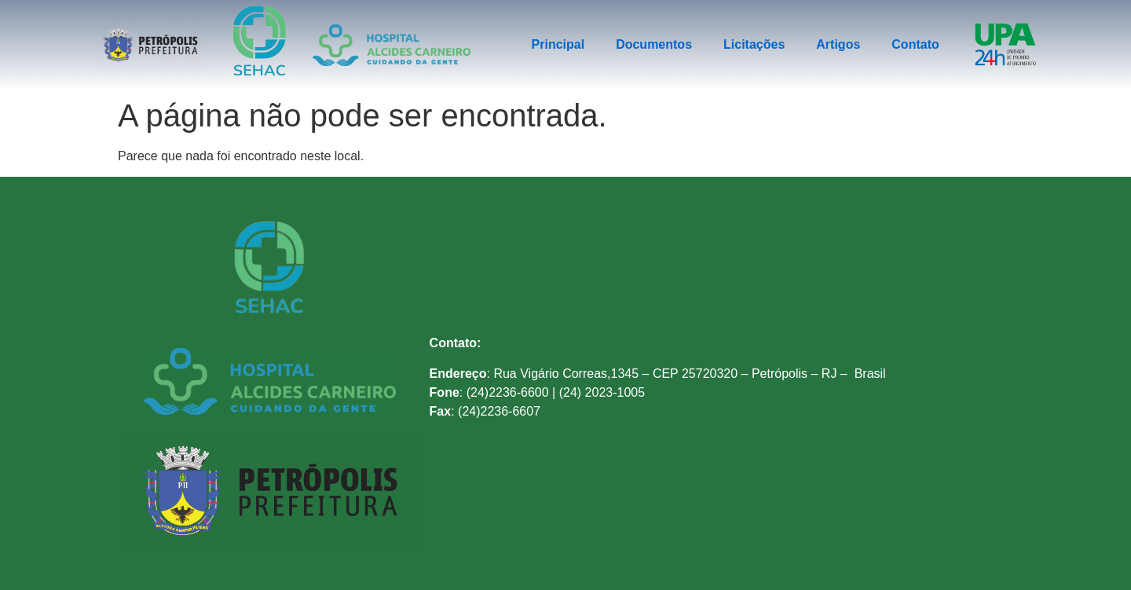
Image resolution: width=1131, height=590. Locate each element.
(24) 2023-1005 (602, 392)
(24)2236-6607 (499, 411)
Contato (915, 44)
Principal (558, 44)
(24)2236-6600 (508, 392)
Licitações (754, 44)
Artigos (838, 44)
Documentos (654, 44)
